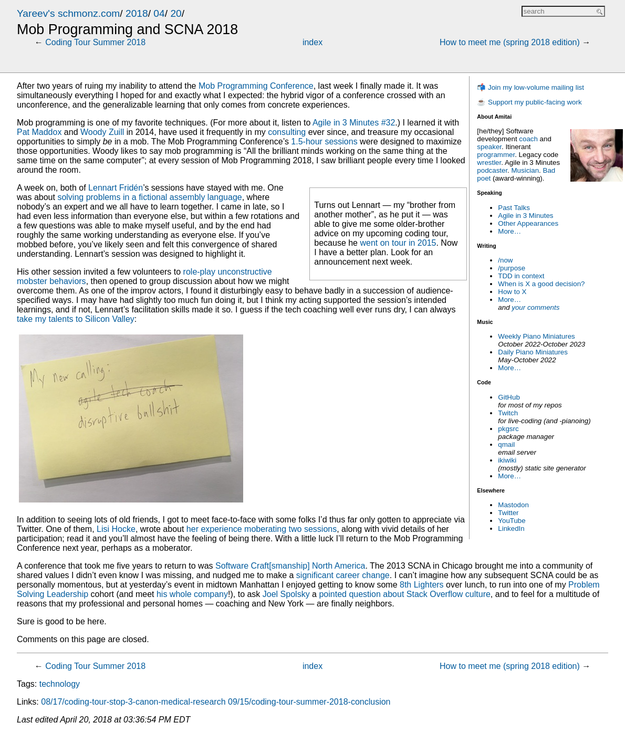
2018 (137, 13)
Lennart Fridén (115, 187)
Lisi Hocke (116, 529)
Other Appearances (528, 223)
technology (59, 683)
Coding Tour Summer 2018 (95, 42)
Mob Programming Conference (256, 85)
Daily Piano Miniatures (533, 352)
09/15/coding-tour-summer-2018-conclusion (309, 701)
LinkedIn (511, 528)
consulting (287, 132)
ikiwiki (507, 460)
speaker (489, 147)
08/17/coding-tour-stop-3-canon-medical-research (133, 701)
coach (528, 139)
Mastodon (513, 505)
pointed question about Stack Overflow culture (404, 594)
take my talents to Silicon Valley (75, 319)
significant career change (343, 575)
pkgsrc (508, 429)
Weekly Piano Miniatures (536, 336)
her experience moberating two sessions (261, 529)
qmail (506, 444)
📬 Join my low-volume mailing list (530, 87)
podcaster (492, 170)
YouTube (511, 521)
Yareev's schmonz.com (68, 13)
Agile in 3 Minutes (525, 215)
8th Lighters (422, 584)
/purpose (511, 268)
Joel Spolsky (286, 594)
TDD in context (521, 276)
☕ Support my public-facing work (529, 102)
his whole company (192, 594)
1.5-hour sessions (324, 141)
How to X (512, 292)
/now (505, 260)
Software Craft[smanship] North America (290, 565)
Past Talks (514, 208)
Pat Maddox (39, 132)
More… (509, 231)
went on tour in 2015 (398, 242)
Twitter (508, 513)
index (312, 42)
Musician (525, 170)
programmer (496, 155)
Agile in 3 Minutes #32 (353, 122)
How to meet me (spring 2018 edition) (510, 42)
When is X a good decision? (541, 284)
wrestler (489, 162)
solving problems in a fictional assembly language (149, 197)
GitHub (508, 397)
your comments (535, 307)
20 (175, 13)
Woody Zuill (102, 132)
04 (158, 13)
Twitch (508, 413)
